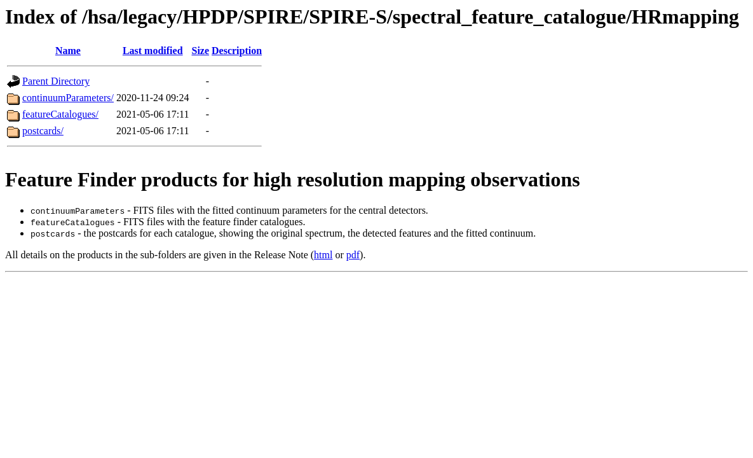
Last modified (153, 50)
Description (237, 50)
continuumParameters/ (68, 97)
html (323, 254)
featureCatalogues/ (60, 114)
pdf (353, 254)
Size (200, 50)
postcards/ (43, 130)
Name (68, 50)
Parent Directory (56, 81)
